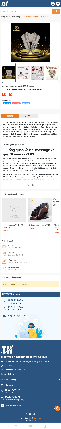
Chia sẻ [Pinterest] (16, 103)
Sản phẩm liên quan (13, 194)
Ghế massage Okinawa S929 (39, 225)
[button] (59, 78)
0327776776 (15, 306)
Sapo (35, 419)
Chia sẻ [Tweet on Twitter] (25, 103)
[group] (30, 42)
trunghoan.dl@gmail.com (14, 368)
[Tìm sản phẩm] (26, 11)
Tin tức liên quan (11, 276)
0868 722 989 (9, 364)
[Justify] (55, 11)
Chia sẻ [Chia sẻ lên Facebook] (6, 103)
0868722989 (15, 299)
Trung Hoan (37, 417)
